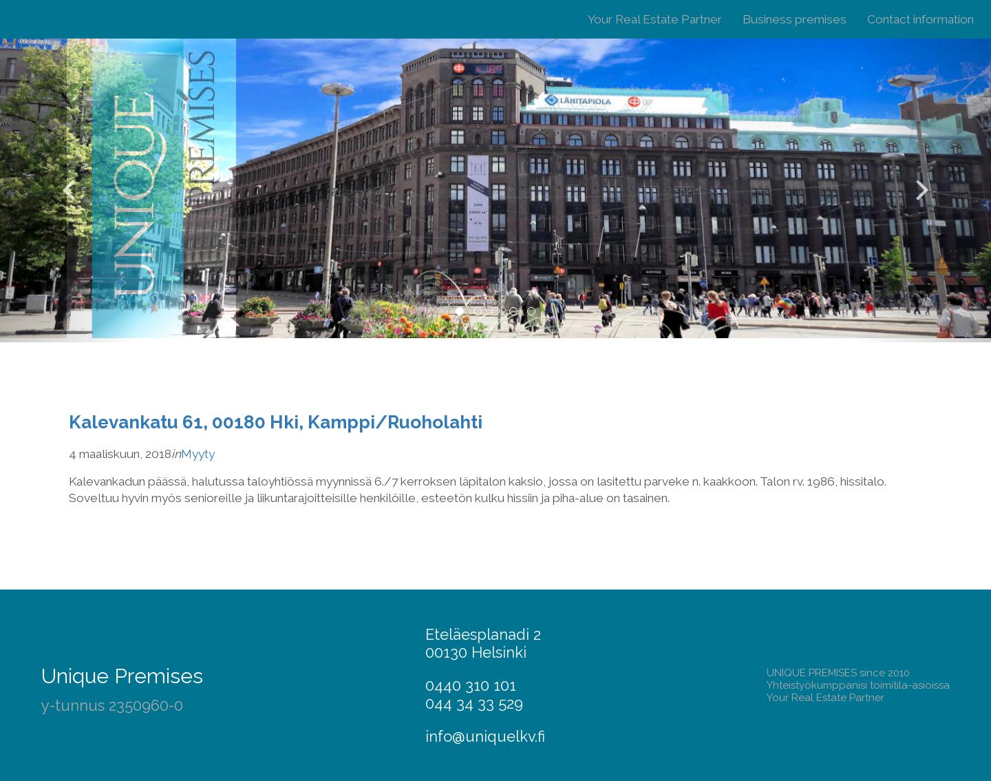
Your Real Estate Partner (655, 19)
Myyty (198, 454)
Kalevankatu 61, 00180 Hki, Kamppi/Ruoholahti (275, 422)
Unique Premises (122, 676)
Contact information (920, 19)
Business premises (794, 19)
